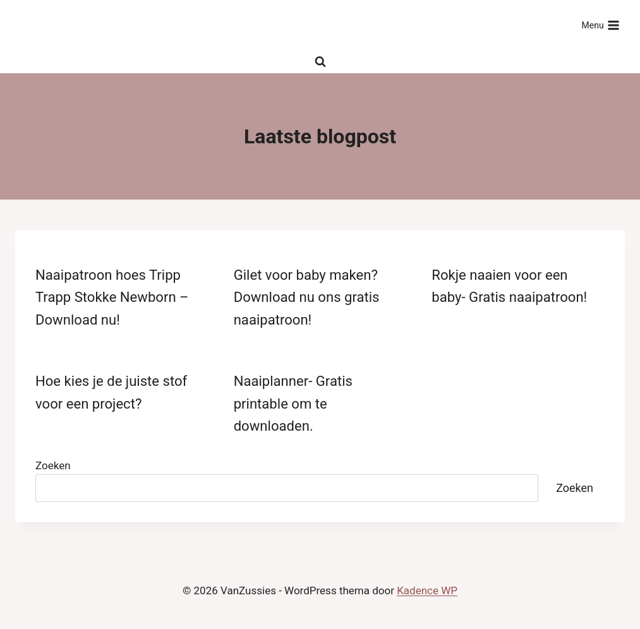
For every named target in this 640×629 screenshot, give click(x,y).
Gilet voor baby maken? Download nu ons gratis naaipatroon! (307, 297)
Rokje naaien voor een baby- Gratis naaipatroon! (509, 286)
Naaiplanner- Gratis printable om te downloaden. (293, 403)
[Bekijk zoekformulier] (320, 62)
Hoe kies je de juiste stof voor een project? (111, 392)
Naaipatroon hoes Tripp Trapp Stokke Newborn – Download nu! (112, 297)
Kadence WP (427, 590)
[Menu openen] (600, 25)
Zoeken (53, 465)
